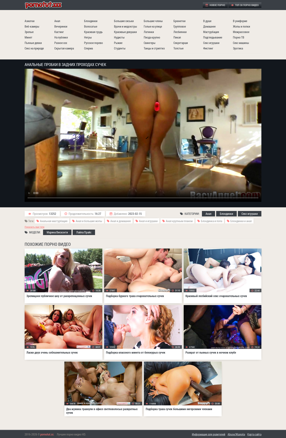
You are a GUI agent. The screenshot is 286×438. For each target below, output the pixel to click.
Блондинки (90, 21)
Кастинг (59, 32)
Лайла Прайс (83, 232)
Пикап (177, 37)
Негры (88, 37)
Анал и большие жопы (89, 221)
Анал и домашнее (120, 221)
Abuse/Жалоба (236, 434)
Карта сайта (254, 434)
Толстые (178, 48)
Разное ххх (60, 43)
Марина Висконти (57, 232)
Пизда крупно (152, 37)
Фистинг (208, 48)
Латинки (149, 32)
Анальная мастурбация (53, 221)
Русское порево (93, 43)
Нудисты (119, 37)
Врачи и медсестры (125, 26)
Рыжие (118, 43)
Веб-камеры (32, 26)
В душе (207, 21)
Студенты (119, 48)
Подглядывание (212, 37)
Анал (57, 21)
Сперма (88, 48)
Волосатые (90, 26)
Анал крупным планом (179, 221)
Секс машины (241, 43)
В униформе (240, 21)
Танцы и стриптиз (154, 48)
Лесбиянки (180, 32)
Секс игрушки (211, 43)
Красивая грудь (93, 32)
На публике (61, 37)
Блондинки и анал (241, 221)
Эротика (238, 48)
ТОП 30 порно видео (245, 5)
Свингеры (149, 43)
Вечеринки (60, 26)
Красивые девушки (125, 32)
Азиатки (29, 21)
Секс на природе (34, 48)
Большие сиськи (124, 21)
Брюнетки (179, 21)
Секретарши (180, 43)
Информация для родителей (208, 434)
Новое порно (215, 5)
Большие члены (153, 21)
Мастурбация (211, 32)
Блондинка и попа (211, 221)
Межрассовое (241, 32)
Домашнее (209, 26)
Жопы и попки (241, 26)
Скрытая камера (64, 48)
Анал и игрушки (148, 221)
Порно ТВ (238, 37)
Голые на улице (153, 26)
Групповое (179, 26)
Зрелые (29, 32)
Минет (28, 37)
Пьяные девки (33, 43)
